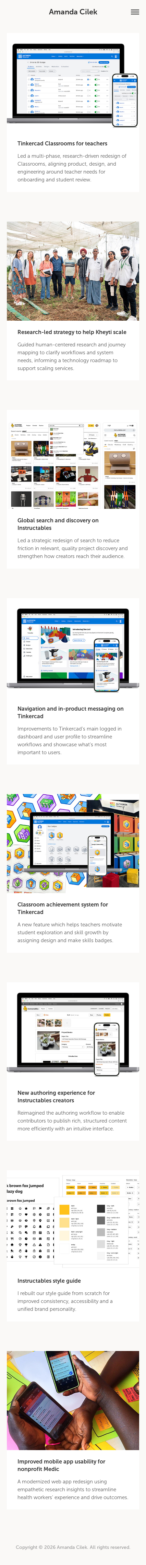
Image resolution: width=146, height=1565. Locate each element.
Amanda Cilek (73, 12)
